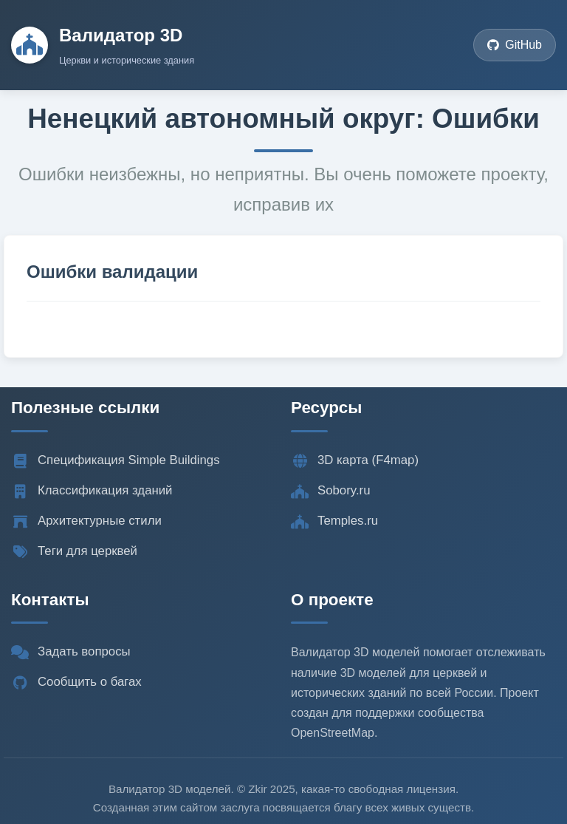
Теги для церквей (74, 551)
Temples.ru (334, 521)
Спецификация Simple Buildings (115, 460)
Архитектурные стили (86, 521)
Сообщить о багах (76, 682)
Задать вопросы (71, 651)
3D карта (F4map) (355, 460)
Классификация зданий (91, 490)
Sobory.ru (331, 490)
